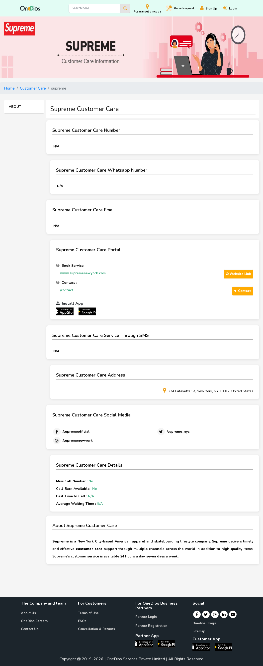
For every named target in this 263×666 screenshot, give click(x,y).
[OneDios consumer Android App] (223, 647)
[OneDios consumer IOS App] (203, 647)
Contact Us (29, 629)
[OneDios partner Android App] (87, 311)
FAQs (82, 621)
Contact (242, 291)
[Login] (233, 8)
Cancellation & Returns (96, 629)
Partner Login (146, 617)
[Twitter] (173, 431)
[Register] (211, 8)
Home (9, 88)
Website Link (238, 274)
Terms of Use (88, 613)
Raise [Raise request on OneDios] (180, 8)
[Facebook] (70, 431)
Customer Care (33, 88)
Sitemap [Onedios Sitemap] (198, 631)
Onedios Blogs (204, 623)
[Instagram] (72, 440)
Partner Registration (151, 626)
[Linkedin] (224, 614)
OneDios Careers (34, 621)
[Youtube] (233, 614)
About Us (28, 613)
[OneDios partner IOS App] (67, 311)
